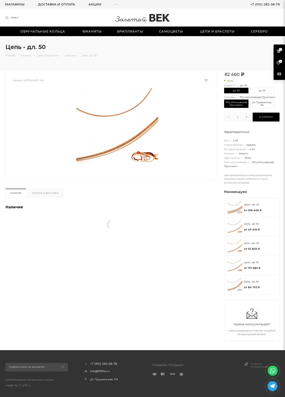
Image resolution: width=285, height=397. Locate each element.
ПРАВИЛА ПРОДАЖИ (168, 365)
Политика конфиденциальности (264, 365)
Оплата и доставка (45, 193)
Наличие (16, 193)
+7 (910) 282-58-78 (103, 363)
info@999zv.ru (100, 371)
